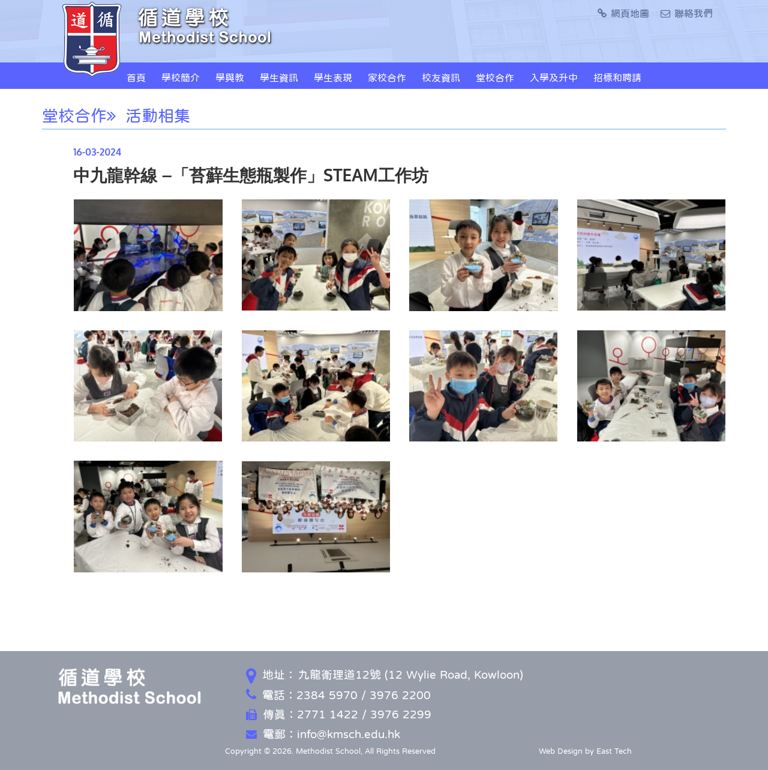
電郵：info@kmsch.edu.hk (323, 734)
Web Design (561, 751)
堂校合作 (495, 77)
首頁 (136, 77)
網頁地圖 (623, 13)
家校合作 (387, 77)
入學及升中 (554, 77)
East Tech (614, 751)
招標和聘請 (617, 77)
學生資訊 (279, 77)
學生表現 (333, 77)
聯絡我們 (687, 13)
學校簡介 (180, 77)
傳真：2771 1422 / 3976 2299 (338, 714)
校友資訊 (441, 77)
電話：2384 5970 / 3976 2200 (338, 695)
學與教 (229, 77)
